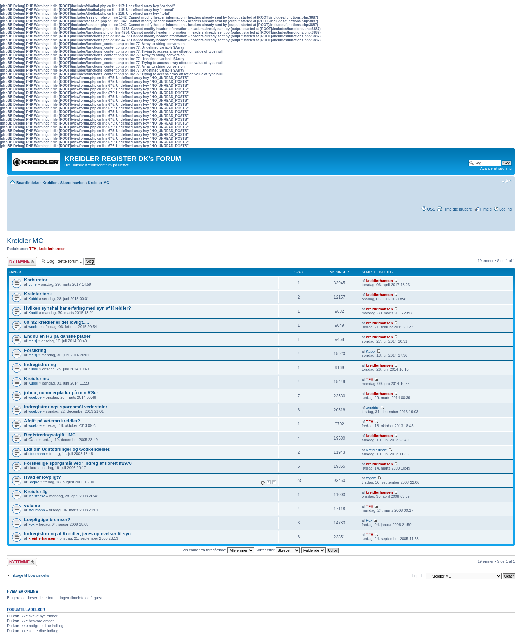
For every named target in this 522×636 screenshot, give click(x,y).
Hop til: (417, 576)
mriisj (32, 341)
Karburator (35, 279)
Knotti (33, 313)
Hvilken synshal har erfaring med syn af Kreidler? (77, 308)
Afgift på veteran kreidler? (52, 420)
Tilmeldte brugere (457, 209)
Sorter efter (278, 550)
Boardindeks (27, 183)
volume (32, 505)
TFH (32, 249)
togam (371, 478)
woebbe (35, 327)
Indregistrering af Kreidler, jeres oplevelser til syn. (78, 533)
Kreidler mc (36, 378)
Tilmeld (486, 209)
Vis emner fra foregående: (218, 550)
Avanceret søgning (496, 168)
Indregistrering (40, 364)
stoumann (36, 454)
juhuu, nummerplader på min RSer (61, 392)
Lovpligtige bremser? (47, 519)
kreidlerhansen (52, 249)
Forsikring (35, 350)
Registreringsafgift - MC (49, 435)
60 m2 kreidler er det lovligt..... (56, 322)
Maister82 (36, 496)
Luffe (32, 284)
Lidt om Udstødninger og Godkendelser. (67, 449)
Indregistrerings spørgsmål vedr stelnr (65, 406)
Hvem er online (22, 591)
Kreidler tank (38, 294)
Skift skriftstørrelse (507, 181)
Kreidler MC (98, 183)
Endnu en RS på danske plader (57, 336)
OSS (431, 209)
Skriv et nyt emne (22, 261)
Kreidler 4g (36, 491)
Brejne (33, 482)
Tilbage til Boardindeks (30, 575)
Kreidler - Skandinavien (63, 183)
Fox (31, 524)
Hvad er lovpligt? (42, 477)
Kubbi (33, 299)
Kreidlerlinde (376, 450)
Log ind (505, 209)
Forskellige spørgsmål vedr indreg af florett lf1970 (78, 463)
